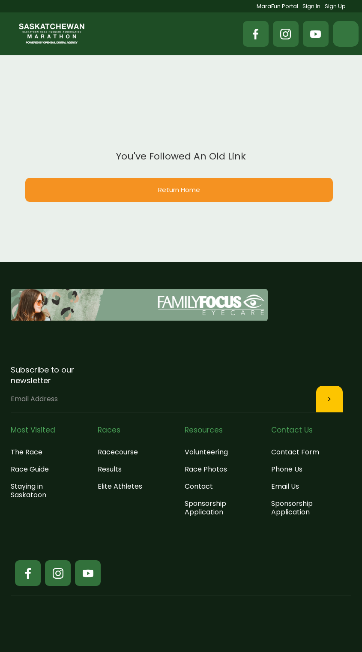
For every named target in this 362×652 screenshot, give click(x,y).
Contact (199, 486)
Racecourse (118, 452)
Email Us (285, 486)
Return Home (179, 189)
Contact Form (295, 452)
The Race (26, 452)
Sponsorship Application (205, 508)
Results (110, 469)
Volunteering (206, 452)
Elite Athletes (120, 486)
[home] (51, 34)
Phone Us (286, 469)
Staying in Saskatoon (28, 490)
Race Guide (30, 469)
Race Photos (206, 469)
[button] (346, 34)
